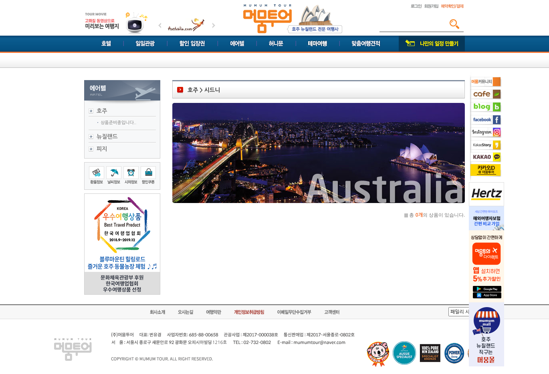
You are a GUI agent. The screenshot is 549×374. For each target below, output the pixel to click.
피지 (102, 149)
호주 (102, 111)
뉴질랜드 (107, 136)
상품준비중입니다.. (118, 123)
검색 (454, 24)
